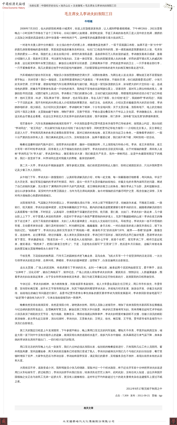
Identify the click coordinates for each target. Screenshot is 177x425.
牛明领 (88, 21)
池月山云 (65, 5)
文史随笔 (78, 5)
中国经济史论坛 (49, 5)
